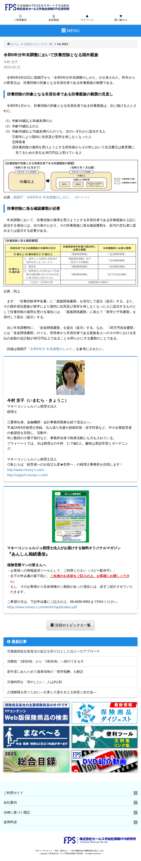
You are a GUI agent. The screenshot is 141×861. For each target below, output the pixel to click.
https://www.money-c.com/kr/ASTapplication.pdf (42, 607)
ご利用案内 (20, 18)
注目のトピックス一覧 (38, 44)
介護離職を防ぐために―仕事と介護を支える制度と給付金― (52, 692)
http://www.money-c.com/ (25, 470)
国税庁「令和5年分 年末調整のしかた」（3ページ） (52, 197)
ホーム (13, 44)
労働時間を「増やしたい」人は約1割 (34, 682)
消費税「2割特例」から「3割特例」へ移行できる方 (45, 662)
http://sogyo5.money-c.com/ (27, 475)
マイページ (87, 18)
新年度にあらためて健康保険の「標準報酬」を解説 (45, 672)
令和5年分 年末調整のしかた (51, 349)
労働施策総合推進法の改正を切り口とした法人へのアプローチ (53, 651)
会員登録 (53, 18)
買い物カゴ (121, 18)
